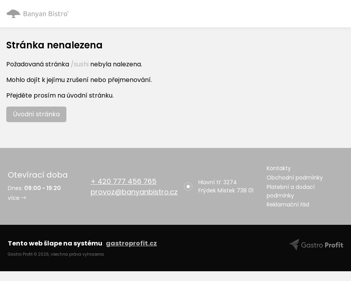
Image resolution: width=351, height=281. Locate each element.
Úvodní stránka (36, 114)
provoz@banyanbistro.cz (134, 192)
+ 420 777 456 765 (124, 181)
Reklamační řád (288, 204)
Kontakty (279, 168)
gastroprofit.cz (131, 243)
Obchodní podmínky (295, 177)
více (17, 198)
